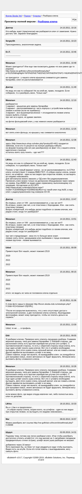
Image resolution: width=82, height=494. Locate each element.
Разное (27, 16)
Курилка (37, 16)
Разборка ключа (47, 21)
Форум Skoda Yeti (14, 16)
